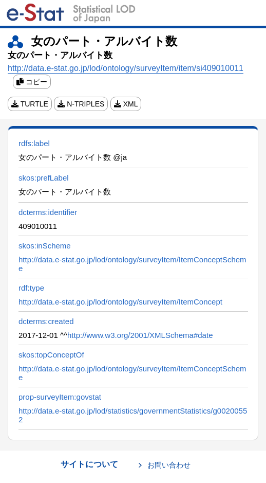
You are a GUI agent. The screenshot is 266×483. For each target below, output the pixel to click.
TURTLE (29, 104)
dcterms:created (46, 321)
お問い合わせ (169, 465)
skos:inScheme (44, 245)
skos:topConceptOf (51, 354)
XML (126, 104)
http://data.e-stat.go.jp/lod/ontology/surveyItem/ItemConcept (120, 301)
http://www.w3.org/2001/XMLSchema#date (140, 335)
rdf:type (31, 287)
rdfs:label (34, 143)
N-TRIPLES (81, 104)
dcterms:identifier (47, 212)
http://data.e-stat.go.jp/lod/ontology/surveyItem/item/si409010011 (125, 68)
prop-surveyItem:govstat (59, 396)
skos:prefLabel (43, 177)
